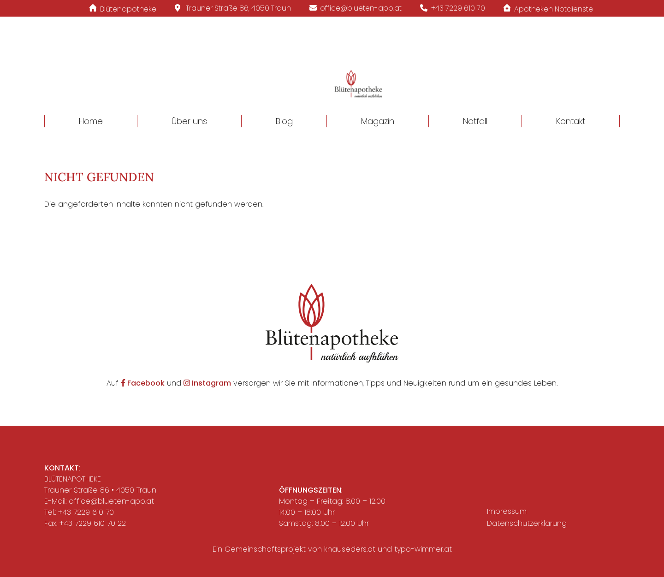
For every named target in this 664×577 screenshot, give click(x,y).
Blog (284, 121)
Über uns (189, 121)
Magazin (377, 121)
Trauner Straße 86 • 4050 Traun (100, 490)
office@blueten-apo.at (111, 501)
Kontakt (570, 121)
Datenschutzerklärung (527, 523)
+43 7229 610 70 (86, 512)
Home (91, 121)
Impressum (507, 511)
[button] (332, 72)
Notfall (475, 121)
